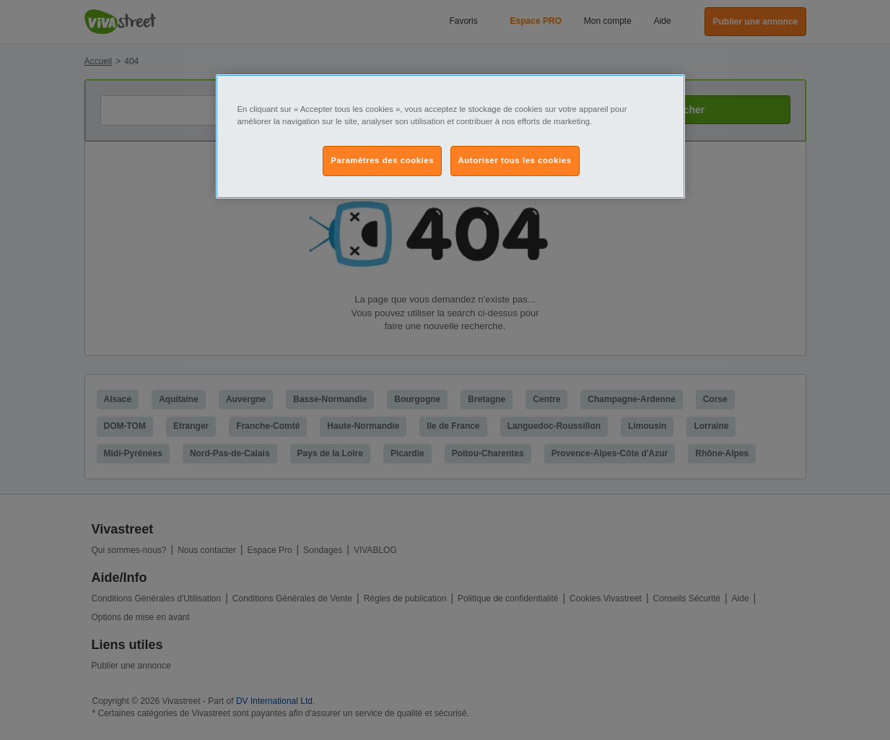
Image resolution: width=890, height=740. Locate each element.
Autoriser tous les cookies (515, 160)
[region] (450, 136)
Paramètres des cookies (382, 160)
